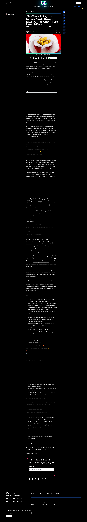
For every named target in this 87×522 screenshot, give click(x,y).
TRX (71, 8)
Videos (38, 6)
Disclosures (33, 502)
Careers (54, 502)
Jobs (54, 504)
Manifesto (32, 504)
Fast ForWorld (44, 330)
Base (48, 305)
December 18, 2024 (51, 412)
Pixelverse (43, 299)
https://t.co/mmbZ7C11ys (34, 351)
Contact (54, 501)
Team (31, 501)
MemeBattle (48, 301)
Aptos (54, 160)
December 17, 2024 (46, 154)
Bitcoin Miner (50, 199)
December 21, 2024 (48, 234)
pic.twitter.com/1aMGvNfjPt (44, 357)
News (35, 6)
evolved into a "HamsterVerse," (46, 319)
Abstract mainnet (41, 432)
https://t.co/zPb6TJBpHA (31, 357)
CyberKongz (29, 244)
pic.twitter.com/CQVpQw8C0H (37, 231)
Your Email (31, 466)
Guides (42, 6)
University (58, 493)
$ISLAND (29, 140)
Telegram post (50, 176)
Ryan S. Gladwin (33, 31)
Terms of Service (45, 501)
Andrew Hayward (35, 453)
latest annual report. (43, 424)
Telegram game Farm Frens (35, 303)
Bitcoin (40, 201)
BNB (30, 8)
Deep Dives (49, 493)
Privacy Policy (44, 504)
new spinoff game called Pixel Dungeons (38, 309)
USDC (50, 8)
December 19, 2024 (49, 360)
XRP (40, 8)
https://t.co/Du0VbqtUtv (50, 146)
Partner (32, 493)
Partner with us (77, 6)
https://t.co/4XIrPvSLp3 (33, 353)
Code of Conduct (45, 502)
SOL (61, 8)
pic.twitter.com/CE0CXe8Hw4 (48, 152)
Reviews (45, 6)
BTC (7, 8)
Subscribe (9, 516)
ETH (18, 8)
